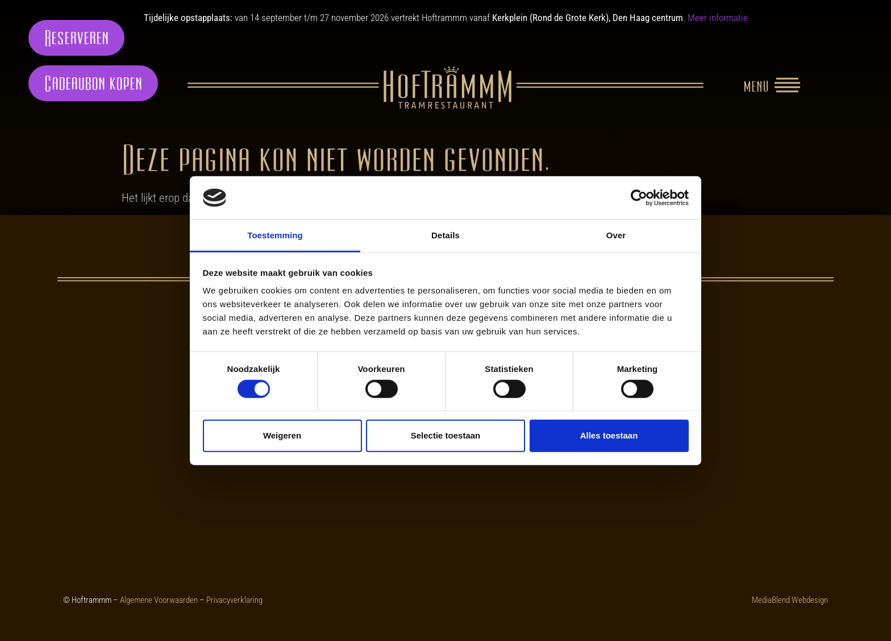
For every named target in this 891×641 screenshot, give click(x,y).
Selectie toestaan (446, 435)
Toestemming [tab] (275, 235)
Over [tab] (616, 235)
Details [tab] (445, 235)
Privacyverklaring (234, 600)
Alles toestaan (609, 435)
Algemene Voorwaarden (159, 600)
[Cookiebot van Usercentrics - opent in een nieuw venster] (639, 197)
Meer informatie (718, 18)
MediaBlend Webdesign (790, 600)
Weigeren (282, 435)
